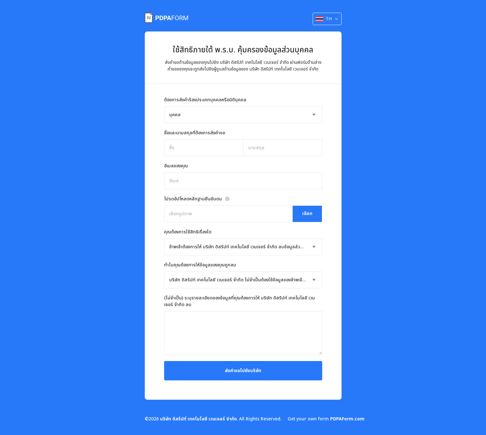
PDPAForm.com (347, 419)
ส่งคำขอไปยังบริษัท (243, 370)
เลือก (307, 213)
